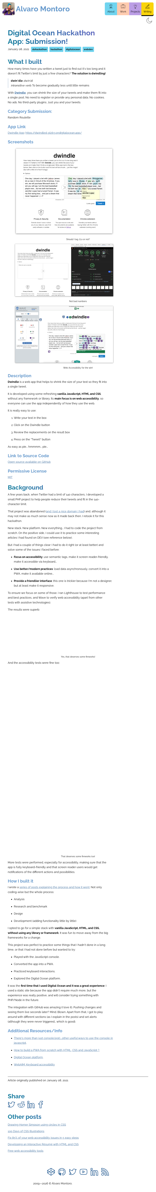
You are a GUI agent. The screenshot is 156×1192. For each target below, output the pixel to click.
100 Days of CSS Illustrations (26, 1131)
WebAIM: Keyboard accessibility (34, 1064)
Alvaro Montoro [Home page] (43, 9)
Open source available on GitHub (29, 461)
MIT (10, 477)
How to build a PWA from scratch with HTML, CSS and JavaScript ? (56, 1050)
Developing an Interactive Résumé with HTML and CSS (43, 1144)
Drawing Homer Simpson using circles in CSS (37, 1124)
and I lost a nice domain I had (65, 511)
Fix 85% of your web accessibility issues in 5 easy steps (43, 1137)
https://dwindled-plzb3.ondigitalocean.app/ (53, 132)
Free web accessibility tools (25, 1150)
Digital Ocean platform (28, 1057)
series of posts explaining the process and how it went (55, 887)
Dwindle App (16, 132)
